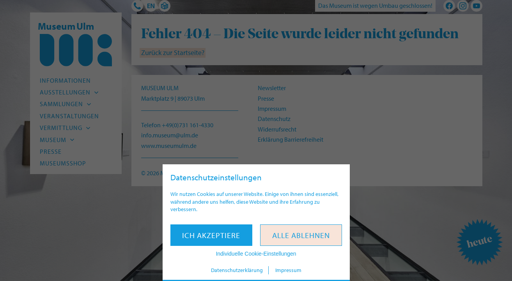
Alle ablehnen (301, 235)
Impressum (288, 270)
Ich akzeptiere (211, 235)
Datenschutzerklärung (237, 270)
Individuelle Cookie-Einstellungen (256, 254)
